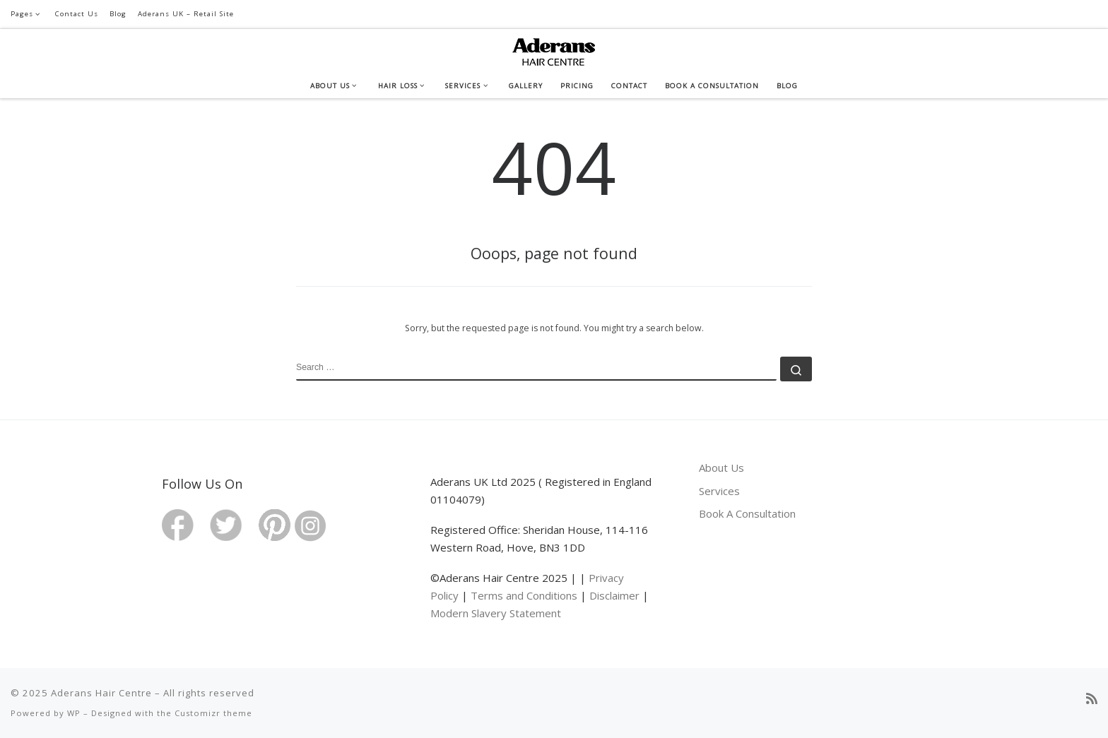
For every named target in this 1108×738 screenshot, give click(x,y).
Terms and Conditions (524, 595)
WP (74, 713)
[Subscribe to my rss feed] (1091, 699)
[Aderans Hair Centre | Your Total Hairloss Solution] (554, 49)
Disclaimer (614, 595)
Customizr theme (213, 713)
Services (719, 491)
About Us (721, 467)
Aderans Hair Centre (101, 692)
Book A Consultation (747, 513)
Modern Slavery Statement (495, 613)
